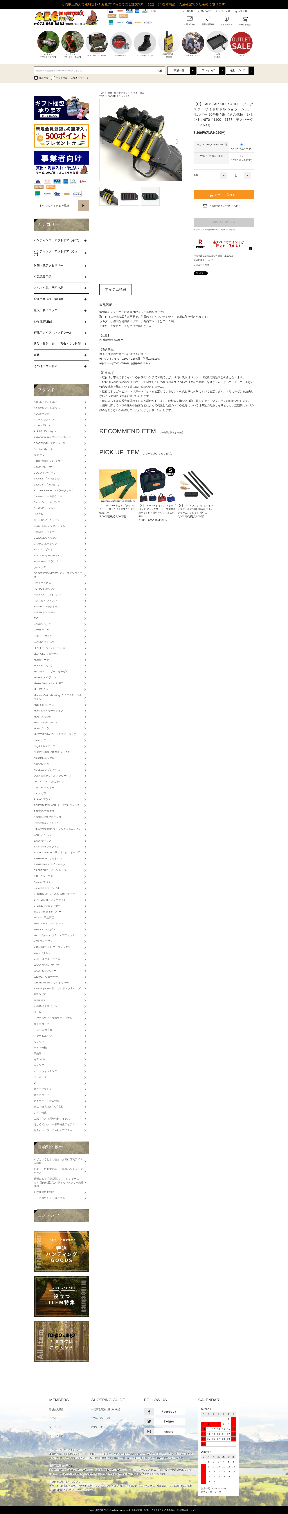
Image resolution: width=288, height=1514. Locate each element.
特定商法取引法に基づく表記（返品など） (214, 255)
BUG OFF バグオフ (45, 472)
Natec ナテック (42, 740)
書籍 (37, 354)
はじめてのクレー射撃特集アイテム (54, 1124)
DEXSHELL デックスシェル (49, 526)
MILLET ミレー (42, 689)
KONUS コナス (42, 624)
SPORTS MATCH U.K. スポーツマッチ (56, 894)
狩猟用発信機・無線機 (48, 299)
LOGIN (189, 11)
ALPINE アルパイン (45, 431)
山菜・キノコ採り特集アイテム (52, 1118)
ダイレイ (39, 1012)
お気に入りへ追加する (224, 222)
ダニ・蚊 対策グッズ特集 (48, 1106)
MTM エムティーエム (46, 722)
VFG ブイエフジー (44, 941)
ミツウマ (39, 1041)
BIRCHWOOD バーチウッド (50, 461)
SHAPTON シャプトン (46, 846)
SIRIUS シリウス (43, 876)
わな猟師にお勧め (44, 1192)
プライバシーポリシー (103, 1418)
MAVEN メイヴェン (45, 677)
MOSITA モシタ (42, 716)
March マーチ (41, 659)
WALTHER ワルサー (45, 970)
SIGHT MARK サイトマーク (49, 864)
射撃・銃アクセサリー (119, 93)
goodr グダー (41, 567)
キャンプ (39, 1065)
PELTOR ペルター (44, 787)
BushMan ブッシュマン (47, 484)
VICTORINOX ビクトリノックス (52, 947)
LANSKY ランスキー (45, 642)
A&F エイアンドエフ (45, 401)
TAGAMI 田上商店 (44, 917)
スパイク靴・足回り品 (48, 287)
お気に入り (224, 11)
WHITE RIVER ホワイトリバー (51, 982)
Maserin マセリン (44, 665)
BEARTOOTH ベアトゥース (49, 443)
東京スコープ (41, 1024)
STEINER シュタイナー (47, 905)
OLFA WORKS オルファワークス (52, 775)
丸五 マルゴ (40, 1059)
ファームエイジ (43, 1035)
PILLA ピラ (40, 793)
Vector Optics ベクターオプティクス (54, 935)
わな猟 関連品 (43, 321)
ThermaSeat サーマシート (49, 923)
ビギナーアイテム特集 (47, 1100)
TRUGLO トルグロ (44, 929)
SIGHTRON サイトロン (48, 858)
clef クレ (39, 514)
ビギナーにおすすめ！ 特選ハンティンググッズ (58, 1171)
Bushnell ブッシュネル (47, 478)
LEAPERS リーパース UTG (49, 648)
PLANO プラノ (42, 799)
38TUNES (39, 1000)
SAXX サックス (42, 840)
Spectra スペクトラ (45, 882)
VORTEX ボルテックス (47, 959)
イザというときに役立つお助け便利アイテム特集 (58, 1161)
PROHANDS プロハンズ (47, 817)
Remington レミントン (46, 823)
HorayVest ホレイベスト (47, 594)
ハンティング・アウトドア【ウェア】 (56, 253)
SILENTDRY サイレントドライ (51, 870)
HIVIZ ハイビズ (42, 583)
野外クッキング (43, 1089)
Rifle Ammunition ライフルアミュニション (57, 828)
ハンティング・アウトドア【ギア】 (57, 240)
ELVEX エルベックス (46, 537)
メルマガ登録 (56, 1435)
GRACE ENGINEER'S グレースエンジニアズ (58, 575)
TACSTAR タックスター (120, 96)
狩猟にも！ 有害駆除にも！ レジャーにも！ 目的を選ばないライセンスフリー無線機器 (58, 1182)
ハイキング (40, 1077)
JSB (36, 618)
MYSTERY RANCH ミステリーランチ (55, 734)
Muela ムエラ (41, 728)
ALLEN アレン (42, 425)
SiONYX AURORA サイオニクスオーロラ (57, 852)
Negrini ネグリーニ (44, 746)
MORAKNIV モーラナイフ (48, 710)
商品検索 (43, 78)
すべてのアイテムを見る (54, 205)
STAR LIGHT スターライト (50, 899)
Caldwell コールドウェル (48, 496)
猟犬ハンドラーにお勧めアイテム (53, 1130)
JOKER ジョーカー (45, 612)
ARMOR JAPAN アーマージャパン (53, 437)
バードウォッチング (45, 1071)
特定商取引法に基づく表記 (105, 1409)
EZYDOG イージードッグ (48, 555)
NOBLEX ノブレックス (47, 769)
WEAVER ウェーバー (46, 976)
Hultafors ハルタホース (47, 606)
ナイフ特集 (40, 1112)
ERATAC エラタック (45, 543)
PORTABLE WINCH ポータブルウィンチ (57, 805)
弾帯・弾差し (140, 93)
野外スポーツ (41, 1095)
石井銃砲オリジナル (45, 1006)
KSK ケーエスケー (44, 636)
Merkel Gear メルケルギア (49, 683)
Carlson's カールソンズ (47, 502)
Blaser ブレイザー (44, 467)
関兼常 (38, 1053)
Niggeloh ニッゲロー (45, 758)
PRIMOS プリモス (44, 811)
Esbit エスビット (43, 549)
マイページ (55, 1426)
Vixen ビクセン (42, 953)
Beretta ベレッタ (43, 449)
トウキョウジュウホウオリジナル (53, 1018)
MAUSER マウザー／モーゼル (51, 671)
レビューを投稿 (201, 265)
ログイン (54, 1418)
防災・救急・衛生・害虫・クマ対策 (57, 343)
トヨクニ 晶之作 (43, 1030)
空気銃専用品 (42, 276)
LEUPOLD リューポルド (48, 653)
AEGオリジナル (43, 413)
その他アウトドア (45, 366)
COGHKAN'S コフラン (47, 520)
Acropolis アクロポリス (47, 407)
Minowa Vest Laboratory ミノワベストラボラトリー (58, 697)
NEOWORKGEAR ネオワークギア (53, 752)
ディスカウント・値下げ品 (49, 1198)
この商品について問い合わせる (224, 206)
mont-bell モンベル (44, 704)
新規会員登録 (56, 1409)
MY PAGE (206, 11)
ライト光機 (40, 1047)
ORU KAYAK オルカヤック (49, 781)
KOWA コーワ (42, 630)
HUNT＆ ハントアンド (46, 600)
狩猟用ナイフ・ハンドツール (53, 332)
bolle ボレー (40, 455)
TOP (101, 93)
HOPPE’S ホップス (45, 588)
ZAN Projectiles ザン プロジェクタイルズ (57, 988)
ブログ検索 (61, 78)
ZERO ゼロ (40, 994)
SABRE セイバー (43, 835)
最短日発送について (203, 260)
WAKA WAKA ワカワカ (47, 964)
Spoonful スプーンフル (47, 888)
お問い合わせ (98, 1426)
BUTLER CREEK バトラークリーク (54, 490)
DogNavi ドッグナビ (45, 532)
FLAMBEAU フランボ (46, 561)
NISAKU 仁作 (41, 764)
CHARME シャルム (44, 508)
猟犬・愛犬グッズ (45, 310)
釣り (36, 1083)
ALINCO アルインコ (45, 419)
